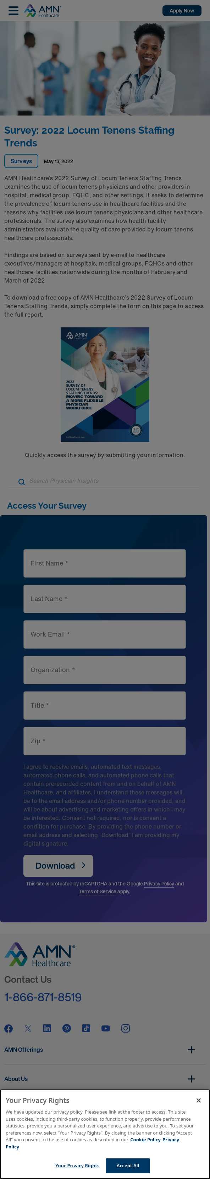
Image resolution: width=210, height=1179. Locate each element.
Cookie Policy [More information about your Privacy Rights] (145, 1139)
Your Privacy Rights (77, 1165)
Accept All (128, 1165)
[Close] (198, 1100)
